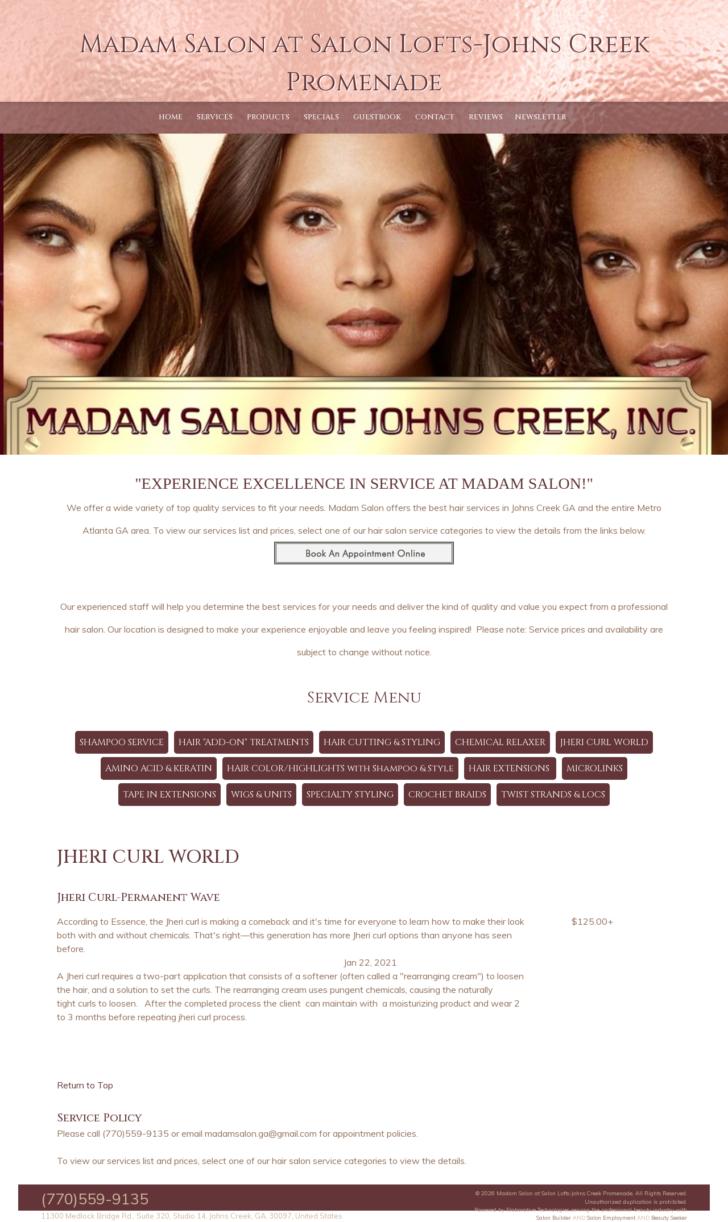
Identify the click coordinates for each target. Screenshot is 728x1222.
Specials (321, 117)
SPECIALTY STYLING (350, 794)
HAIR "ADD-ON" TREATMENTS (244, 742)
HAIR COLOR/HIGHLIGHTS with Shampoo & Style (340, 768)
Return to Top (85, 1085)
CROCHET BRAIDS (447, 794)
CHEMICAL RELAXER (500, 742)
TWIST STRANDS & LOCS (553, 794)
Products (268, 117)
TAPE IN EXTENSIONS (169, 794)
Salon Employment (611, 1217)
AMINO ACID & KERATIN (158, 768)
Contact (434, 117)
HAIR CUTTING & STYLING (382, 742)
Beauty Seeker (669, 1217)
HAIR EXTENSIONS (510, 768)
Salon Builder (553, 1217)
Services (215, 117)
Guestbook (377, 117)
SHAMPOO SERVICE (122, 742)
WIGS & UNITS (261, 794)
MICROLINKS (594, 768)
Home (171, 117)
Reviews (486, 117)
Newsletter (540, 117)
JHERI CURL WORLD (604, 742)
